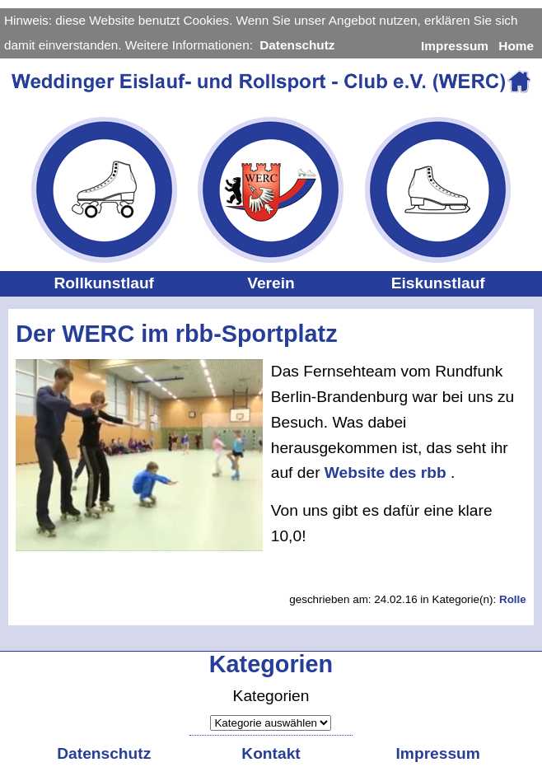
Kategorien (271, 695)
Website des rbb (388, 472)
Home (516, 46)
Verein (271, 283)
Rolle (512, 599)
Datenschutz (296, 45)
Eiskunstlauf (438, 283)
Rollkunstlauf (104, 283)
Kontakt (270, 753)
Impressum (454, 46)
